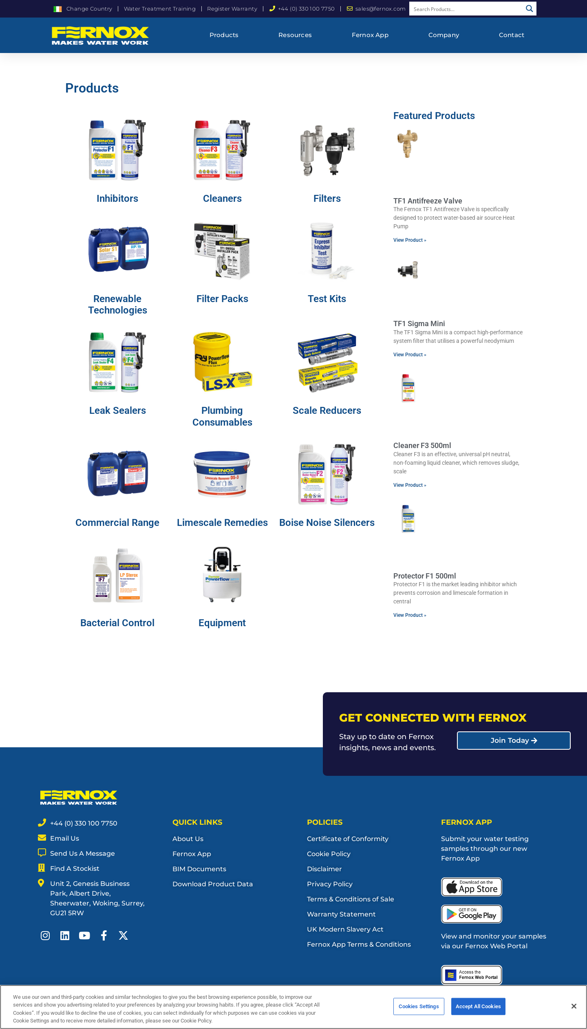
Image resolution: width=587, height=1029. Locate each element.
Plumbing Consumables (222, 416)
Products (224, 35)
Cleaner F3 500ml (422, 445)
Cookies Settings (419, 1009)
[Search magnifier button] (529, 8)
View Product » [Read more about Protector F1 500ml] (409, 615)
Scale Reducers (327, 410)
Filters (327, 198)
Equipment (222, 623)
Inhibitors (117, 198)
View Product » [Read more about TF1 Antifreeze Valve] (409, 240)
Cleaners (222, 198)
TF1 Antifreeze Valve (427, 201)
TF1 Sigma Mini (419, 323)
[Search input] (466, 8)
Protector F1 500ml (424, 576)
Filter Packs (222, 299)
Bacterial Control (117, 623)
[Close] (574, 1009)
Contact (511, 35)
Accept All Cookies (478, 1009)
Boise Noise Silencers (327, 522)
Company (443, 35)
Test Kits (327, 299)
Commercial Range (117, 522)
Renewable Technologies (117, 304)
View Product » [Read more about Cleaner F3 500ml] (409, 485)
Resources (295, 35)
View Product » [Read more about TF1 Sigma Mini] (409, 355)
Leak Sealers (117, 410)
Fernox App (370, 35)
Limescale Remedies (222, 522)
